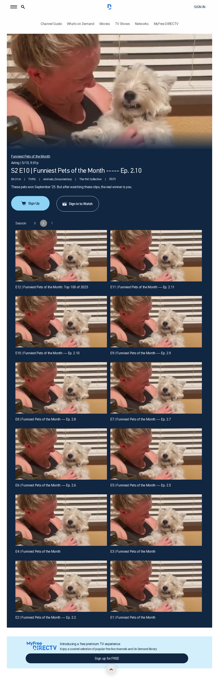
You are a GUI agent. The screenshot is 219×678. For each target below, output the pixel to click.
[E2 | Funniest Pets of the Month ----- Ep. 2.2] (61, 586)
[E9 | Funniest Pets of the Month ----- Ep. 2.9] (156, 321)
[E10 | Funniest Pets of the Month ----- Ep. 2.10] (61, 321)
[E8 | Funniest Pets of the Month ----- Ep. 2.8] (61, 388)
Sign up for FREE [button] (107, 658)
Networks (141, 24)
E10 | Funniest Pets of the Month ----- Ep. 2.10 (47, 353)
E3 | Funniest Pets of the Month (132, 551)
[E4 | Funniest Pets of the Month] (61, 520)
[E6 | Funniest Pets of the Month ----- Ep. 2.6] (61, 454)
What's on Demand (80, 24)
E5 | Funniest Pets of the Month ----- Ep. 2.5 (140, 485)
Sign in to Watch (77, 203)
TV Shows (122, 24)
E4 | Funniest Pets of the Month (38, 551)
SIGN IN (199, 6)
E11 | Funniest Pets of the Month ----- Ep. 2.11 (142, 287)
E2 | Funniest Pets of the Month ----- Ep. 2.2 (45, 617)
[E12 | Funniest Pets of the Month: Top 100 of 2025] (61, 255)
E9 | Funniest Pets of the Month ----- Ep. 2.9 (140, 353)
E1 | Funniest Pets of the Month (132, 617)
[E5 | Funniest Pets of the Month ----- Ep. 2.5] (156, 454)
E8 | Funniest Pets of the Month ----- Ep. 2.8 (45, 419)
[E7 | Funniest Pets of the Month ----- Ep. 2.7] (156, 388)
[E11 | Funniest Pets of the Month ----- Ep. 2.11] (156, 255)
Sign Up (30, 203)
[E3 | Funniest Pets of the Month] (156, 520)
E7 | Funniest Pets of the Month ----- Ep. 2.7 (140, 419)
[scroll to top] (111, 669)
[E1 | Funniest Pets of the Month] (156, 586)
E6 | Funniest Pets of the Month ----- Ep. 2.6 (45, 485)
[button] (13, 6)
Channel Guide (51, 24)
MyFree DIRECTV (166, 24)
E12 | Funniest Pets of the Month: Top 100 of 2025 (51, 287)
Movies (104, 24)
